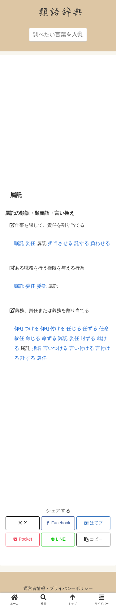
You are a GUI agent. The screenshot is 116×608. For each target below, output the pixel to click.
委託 (42, 286)
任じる (74, 328)
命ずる (49, 338)
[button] (80, 34)
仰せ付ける (52, 328)
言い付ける (81, 348)
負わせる (100, 243)
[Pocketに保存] (23, 539)
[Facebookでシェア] (58, 523)
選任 (42, 358)
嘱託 (19, 243)
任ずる (90, 328)
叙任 (19, 338)
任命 (104, 328)
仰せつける (26, 328)
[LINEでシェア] (58, 539)
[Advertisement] (58, 122)
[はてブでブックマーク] (93, 523)
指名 (37, 348)
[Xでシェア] (23, 523)
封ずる (87, 338)
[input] (58, 35)
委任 (30, 243)
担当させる (60, 243)
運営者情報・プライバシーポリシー (58, 588)
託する (81, 243)
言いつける (55, 348)
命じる (32, 338)
